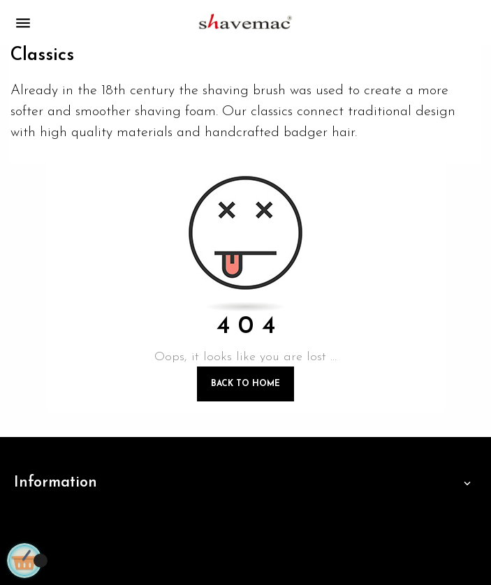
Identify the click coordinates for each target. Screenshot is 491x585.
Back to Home (245, 384)
